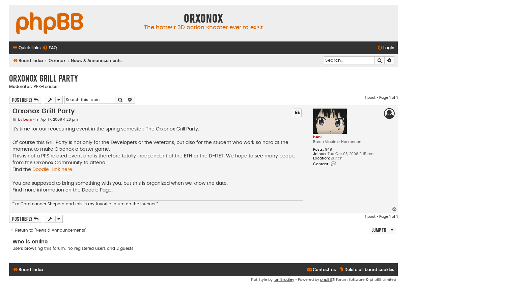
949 (328, 149)
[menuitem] (50, 48)
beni (317, 137)
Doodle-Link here (52, 169)
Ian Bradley (284, 280)
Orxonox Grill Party (43, 78)
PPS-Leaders (46, 87)
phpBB (326, 280)
